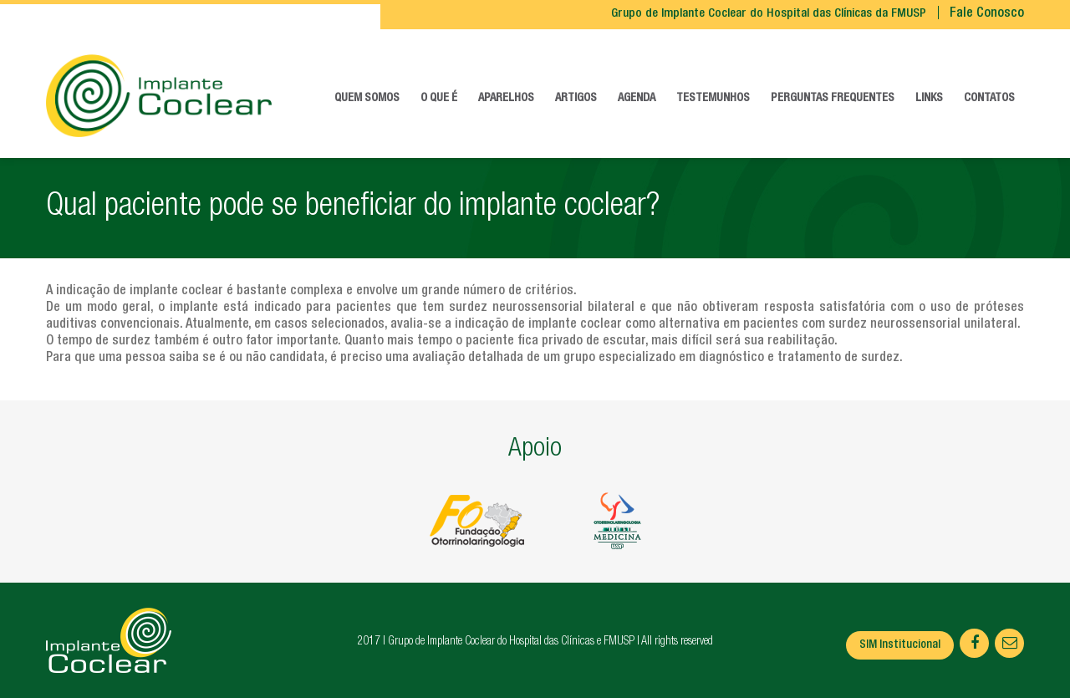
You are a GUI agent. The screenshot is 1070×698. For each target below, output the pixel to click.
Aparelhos (506, 98)
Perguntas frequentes (832, 98)
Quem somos (367, 98)
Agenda (636, 98)
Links (929, 98)
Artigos (576, 98)
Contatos (989, 98)
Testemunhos (713, 98)
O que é (438, 98)
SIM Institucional (899, 645)
